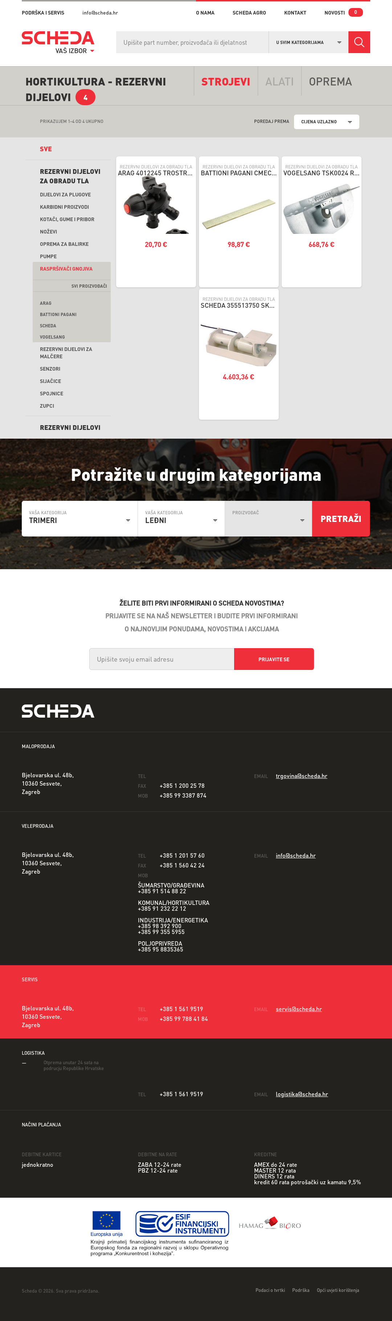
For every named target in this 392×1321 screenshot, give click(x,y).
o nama (205, 12)
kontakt (295, 12)
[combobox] (309, 41)
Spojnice (51, 393)
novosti (334, 12)
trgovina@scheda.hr (301, 775)
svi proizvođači (89, 286)
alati (279, 81)
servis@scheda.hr (299, 1009)
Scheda (48, 325)
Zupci (47, 405)
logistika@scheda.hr (302, 1094)
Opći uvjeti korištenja (338, 1290)
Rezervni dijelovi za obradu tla (70, 176)
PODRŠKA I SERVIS (43, 12)
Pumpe (48, 256)
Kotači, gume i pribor (67, 219)
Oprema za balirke (64, 243)
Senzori (50, 368)
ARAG (46, 303)
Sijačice (50, 381)
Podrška (301, 1290)
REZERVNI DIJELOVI (70, 427)
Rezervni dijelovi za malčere (66, 352)
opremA (330, 81)
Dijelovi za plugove (65, 194)
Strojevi (225, 81)
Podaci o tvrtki (270, 1290)
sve (46, 148)
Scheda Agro (249, 12)
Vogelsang (52, 337)
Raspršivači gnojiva (66, 268)
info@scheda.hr (100, 12)
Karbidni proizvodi (64, 206)
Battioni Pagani (58, 314)
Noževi (48, 231)
